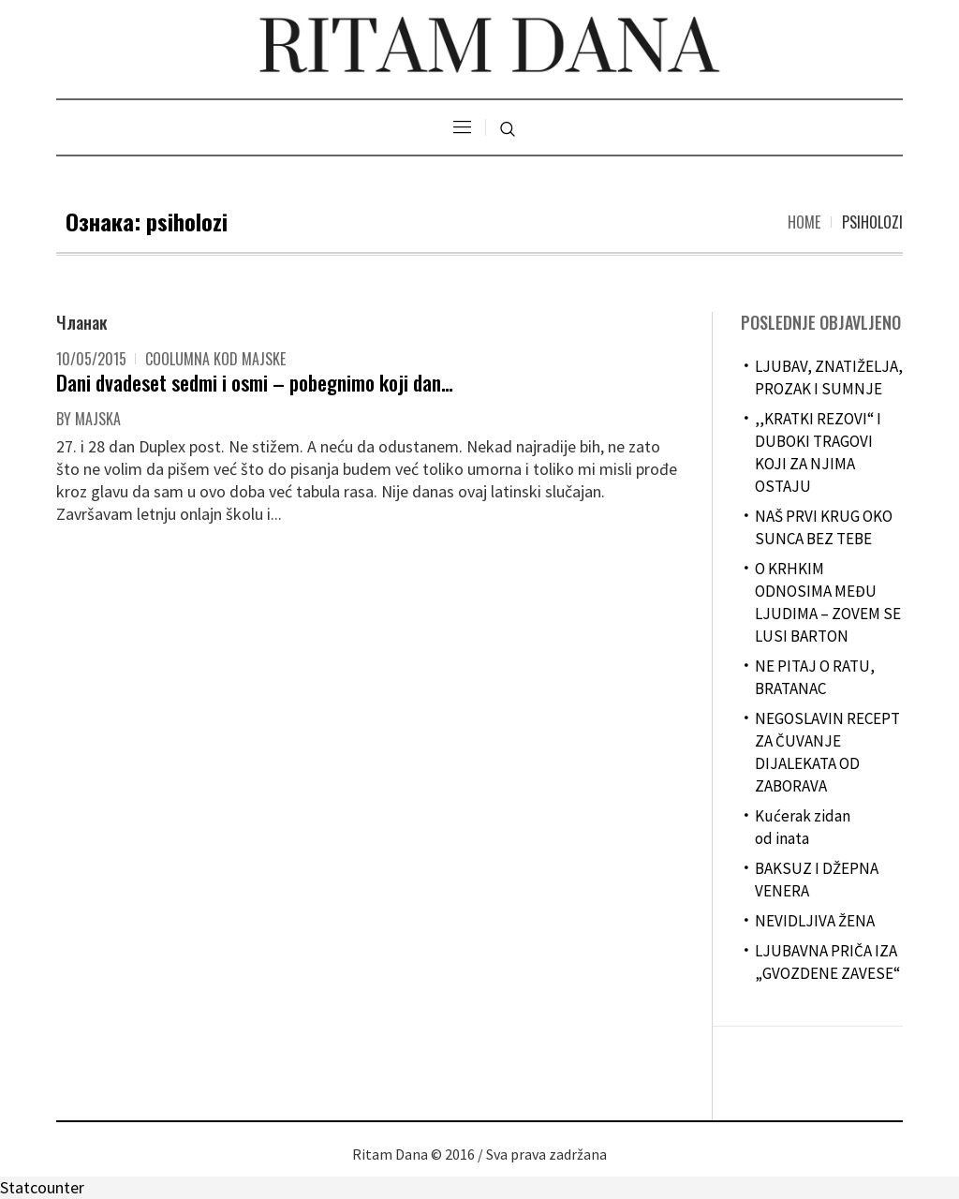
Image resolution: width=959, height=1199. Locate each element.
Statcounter (42, 1187)
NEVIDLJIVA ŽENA (815, 920)
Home (804, 222)
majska (98, 418)
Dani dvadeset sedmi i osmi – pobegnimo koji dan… (254, 382)
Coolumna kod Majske (215, 359)
